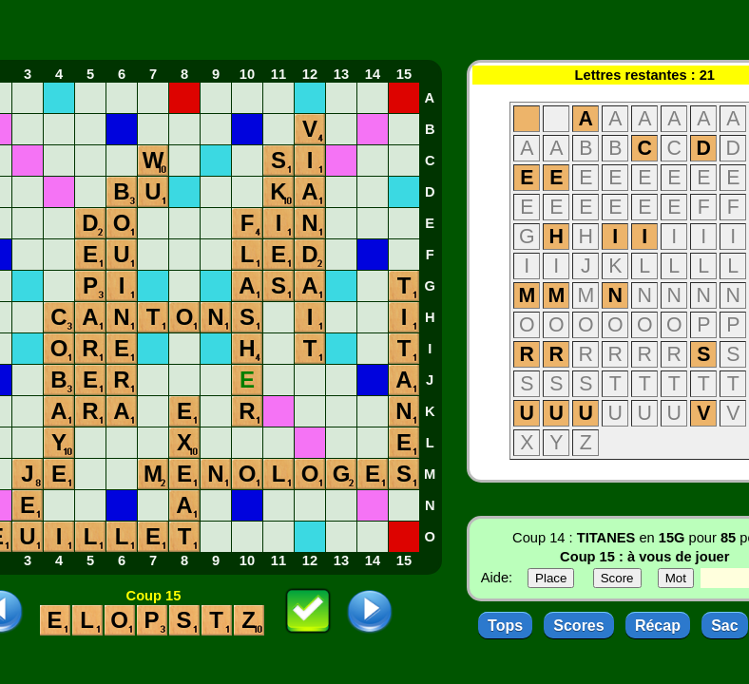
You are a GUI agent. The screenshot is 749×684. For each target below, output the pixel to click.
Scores (578, 626)
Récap (658, 626)
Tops (505, 626)
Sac (724, 626)
